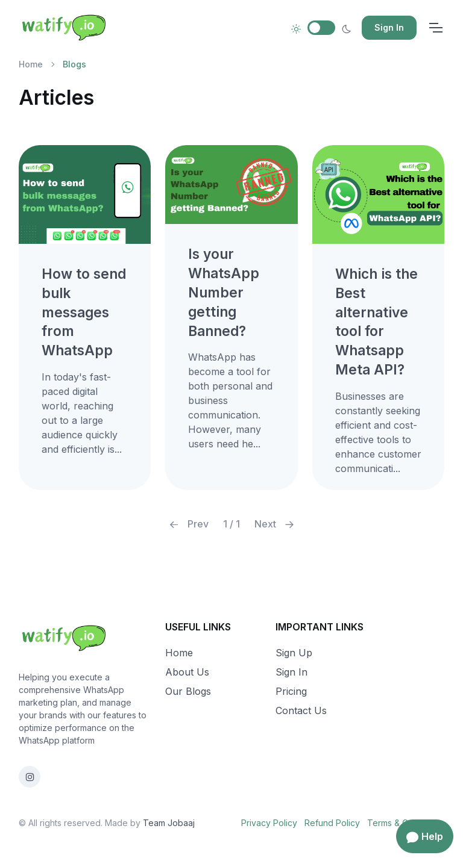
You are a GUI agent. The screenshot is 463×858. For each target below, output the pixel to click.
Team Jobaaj (169, 823)
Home (31, 64)
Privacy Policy (269, 823)
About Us (187, 672)
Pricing (291, 691)
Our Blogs (188, 691)
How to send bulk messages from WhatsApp (84, 312)
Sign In (389, 27)
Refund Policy (332, 823)
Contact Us (301, 710)
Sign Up (294, 653)
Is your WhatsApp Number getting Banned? (223, 292)
